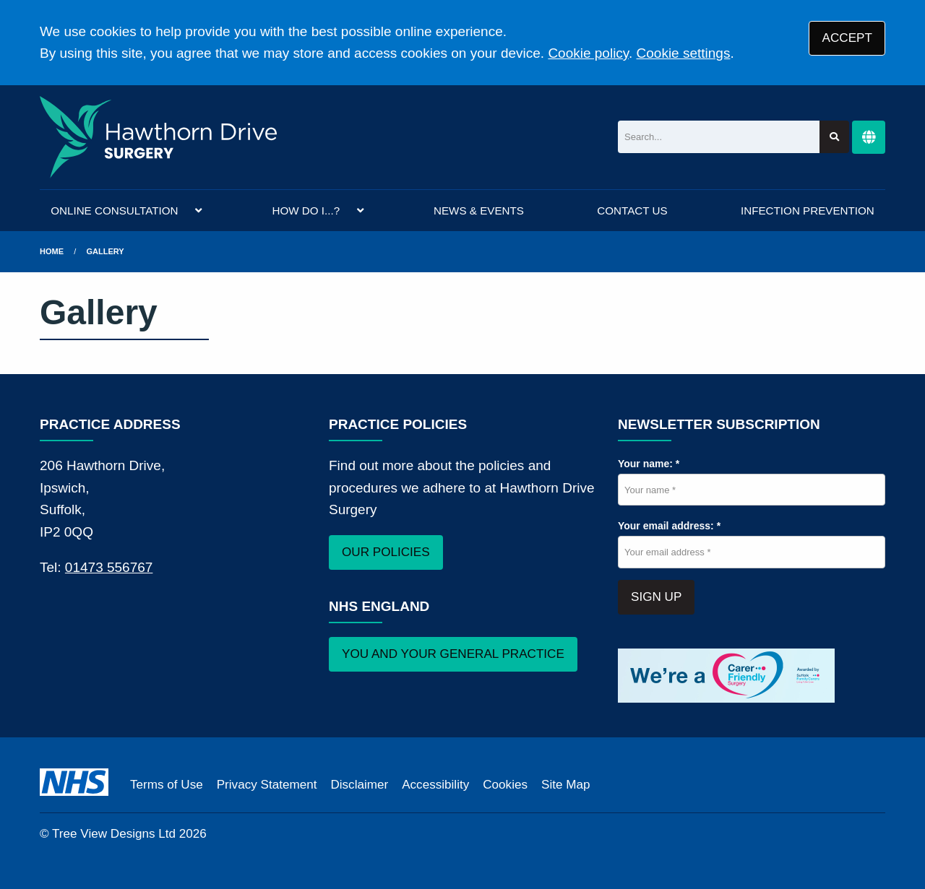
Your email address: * (669, 526)
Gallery (105, 251)
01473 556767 (109, 567)
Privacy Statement (267, 785)
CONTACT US (632, 210)
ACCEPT (847, 38)
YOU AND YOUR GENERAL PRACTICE (453, 654)
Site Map (565, 785)
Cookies (505, 785)
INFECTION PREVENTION (807, 210)
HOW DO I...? (306, 210)
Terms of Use (166, 785)
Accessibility (435, 785)
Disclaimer (359, 785)
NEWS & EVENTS (479, 210)
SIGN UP (656, 597)
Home (52, 251)
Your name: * (648, 463)
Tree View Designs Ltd (114, 834)
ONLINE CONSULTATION (114, 210)
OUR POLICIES (386, 552)
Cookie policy (588, 53)
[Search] (718, 137)
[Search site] (834, 137)
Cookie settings (684, 53)
